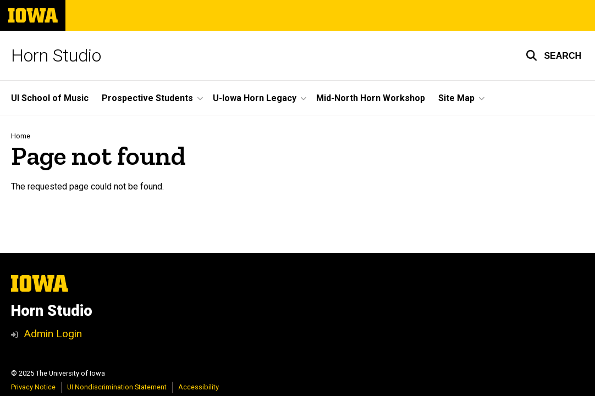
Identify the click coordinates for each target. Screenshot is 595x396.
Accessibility (198, 387)
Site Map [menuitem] (456, 98)
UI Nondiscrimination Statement (117, 387)
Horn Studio (56, 55)
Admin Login (53, 333)
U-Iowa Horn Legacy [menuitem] (254, 98)
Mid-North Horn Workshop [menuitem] (370, 98)
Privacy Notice (33, 387)
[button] (553, 55)
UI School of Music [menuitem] (50, 98)
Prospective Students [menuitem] (147, 98)
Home (20, 136)
